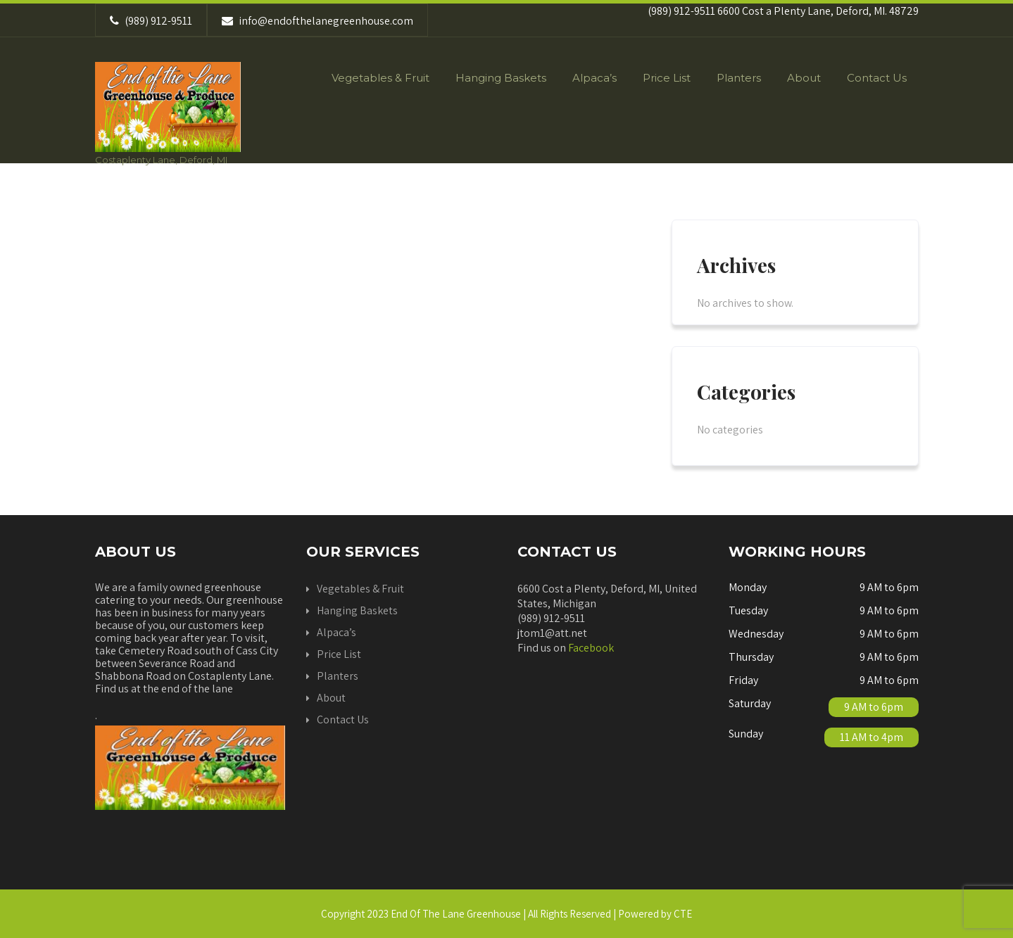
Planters (739, 77)
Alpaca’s (594, 77)
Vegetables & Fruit (380, 77)
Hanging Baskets (500, 77)
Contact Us (877, 77)
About (804, 77)
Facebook (591, 647)
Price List (667, 77)
